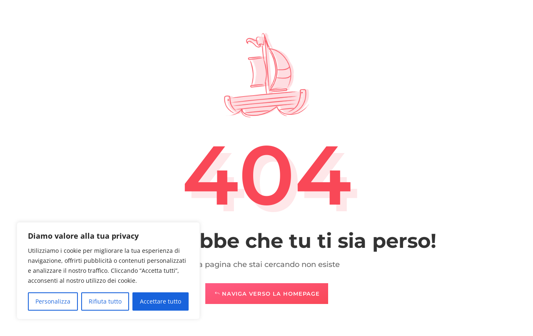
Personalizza (52, 301)
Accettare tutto (160, 301)
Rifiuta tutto (105, 301)
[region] (108, 270)
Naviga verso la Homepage (271, 293)
